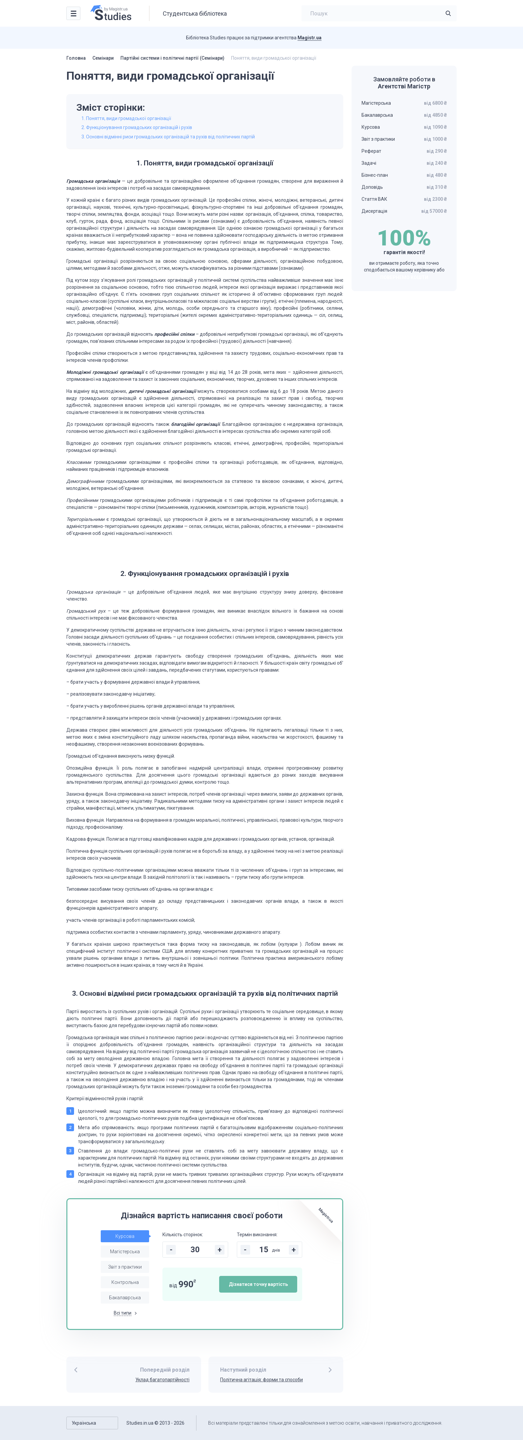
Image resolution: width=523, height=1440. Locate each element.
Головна (76, 58)
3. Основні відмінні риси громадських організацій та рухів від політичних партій (168, 136)
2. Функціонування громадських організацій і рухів (136, 127)
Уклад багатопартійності (162, 1379)
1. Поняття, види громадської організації (126, 118)
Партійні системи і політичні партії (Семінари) (172, 58)
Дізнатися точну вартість (258, 1284)
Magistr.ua (310, 37)
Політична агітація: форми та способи (261, 1379)
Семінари (103, 58)
